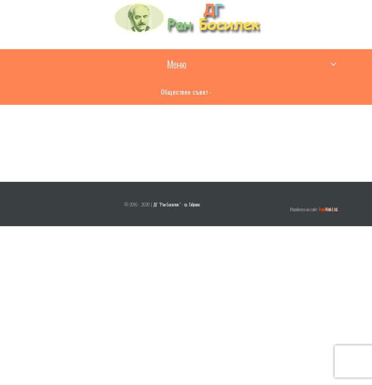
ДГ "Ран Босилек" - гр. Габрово (176, 204)
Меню (177, 64)
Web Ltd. (328, 209)
